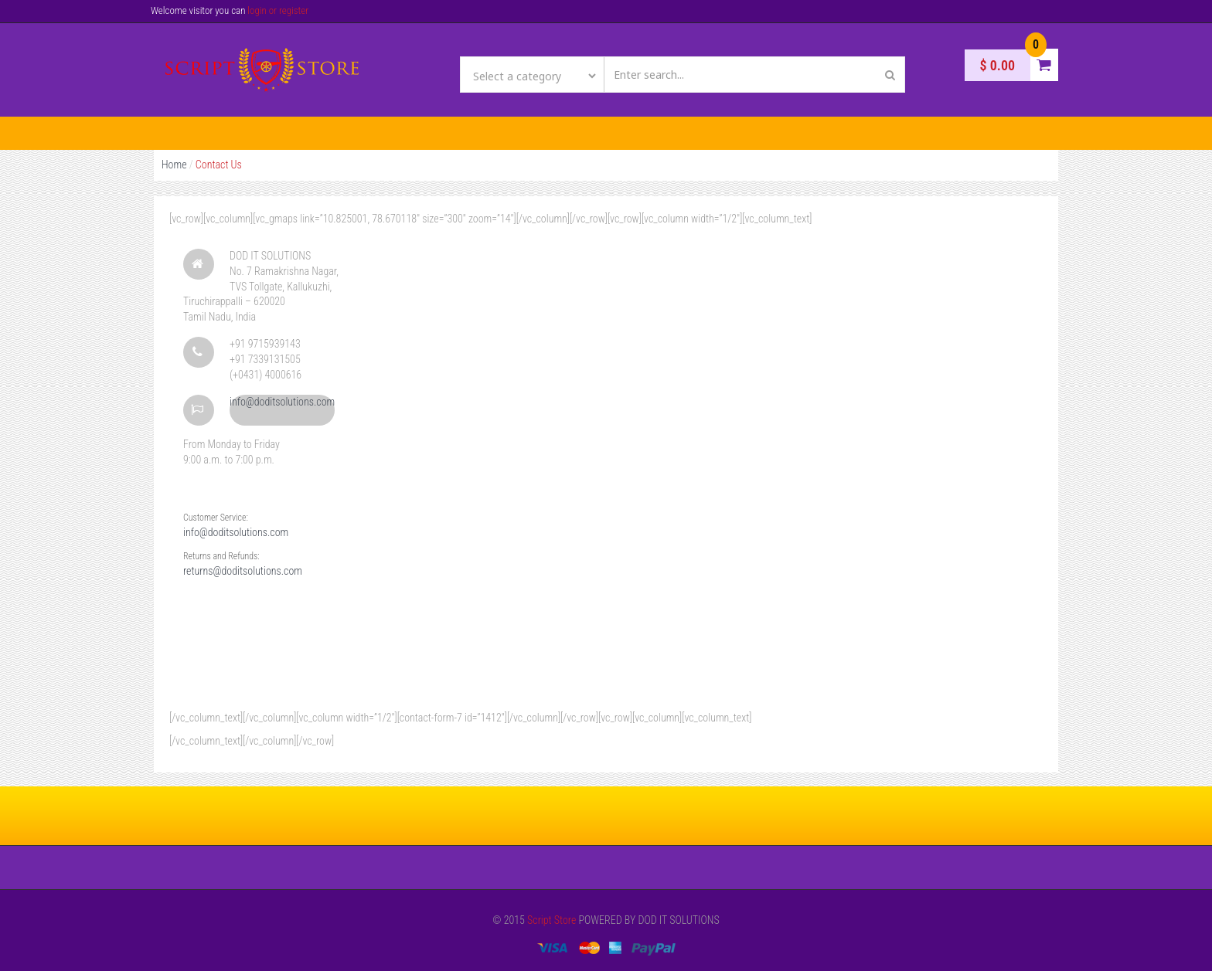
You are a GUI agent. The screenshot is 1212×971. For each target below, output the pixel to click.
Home (174, 164)
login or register (277, 10)
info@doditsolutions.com (282, 402)
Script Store (551, 920)
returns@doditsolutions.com (242, 571)
